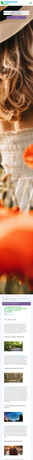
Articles (7, 297)
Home (3, 297)
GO (17, 17)
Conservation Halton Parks (9, 386)
